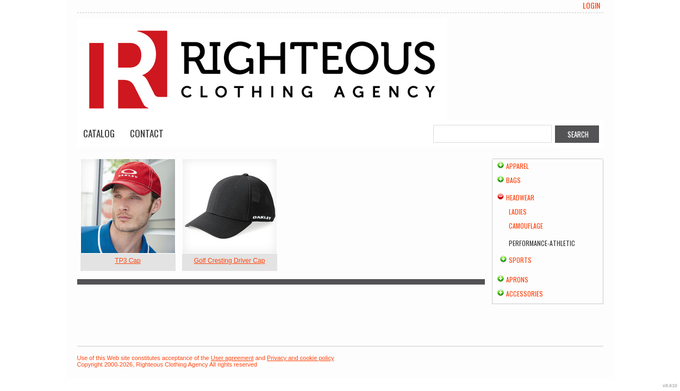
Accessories (524, 293)
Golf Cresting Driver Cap (229, 260)
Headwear (520, 197)
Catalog (99, 133)
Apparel (517, 166)
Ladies (518, 211)
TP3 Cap (127, 260)
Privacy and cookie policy (300, 358)
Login (591, 5)
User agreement (232, 358)
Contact (147, 133)
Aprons (517, 279)
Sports (520, 259)
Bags (513, 180)
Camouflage (526, 225)
